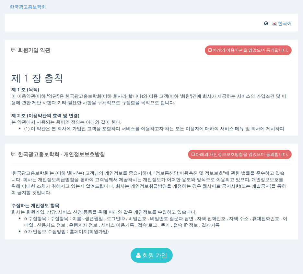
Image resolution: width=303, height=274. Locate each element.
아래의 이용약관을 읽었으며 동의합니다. (248, 50)
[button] (282, 23)
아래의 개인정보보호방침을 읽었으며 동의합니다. (240, 154)
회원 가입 (151, 255)
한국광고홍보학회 (28, 7)
